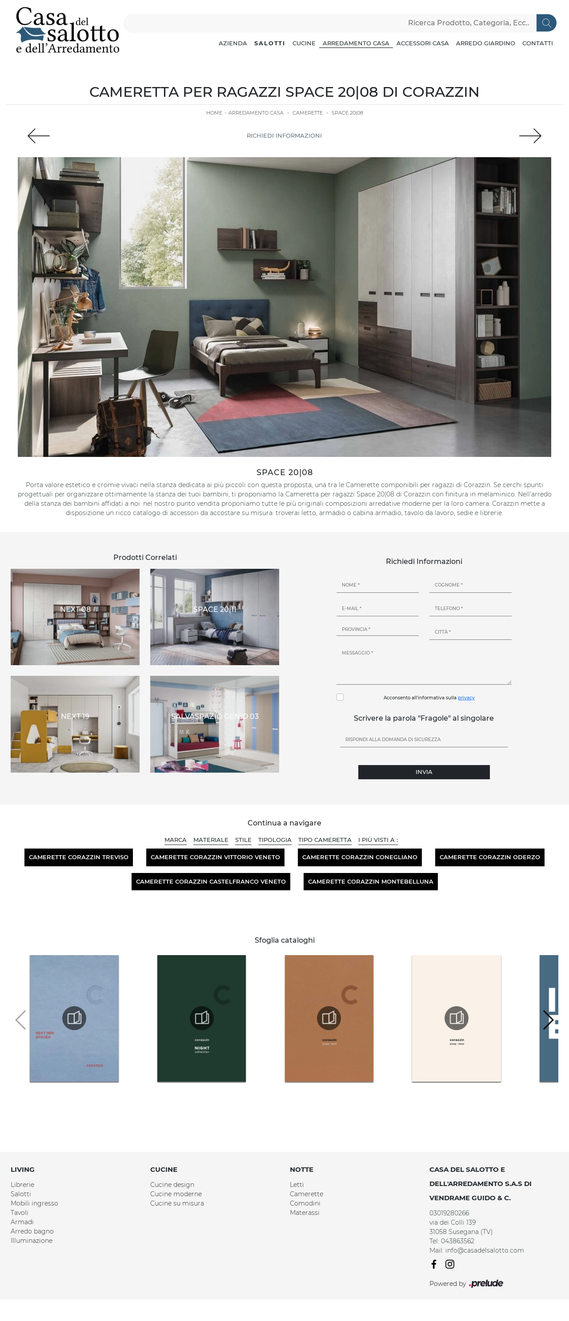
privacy (466, 698)
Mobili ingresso (34, 1203)
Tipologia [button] (275, 839)
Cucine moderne (176, 1194)
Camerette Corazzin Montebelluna (370, 881)
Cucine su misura (177, 1203)
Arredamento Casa (356, 43)
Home (214, 113)
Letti (297, 1185)
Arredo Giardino (485, 43)
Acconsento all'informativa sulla (429, 698)
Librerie (22, 1185)
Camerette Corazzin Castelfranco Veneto (211, 881)
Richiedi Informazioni (284, 135)
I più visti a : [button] (378, 839)
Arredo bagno (32, 1231)
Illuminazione (31, 1241)
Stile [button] (243, 839)
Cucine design (172, 1185)
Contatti (537, 43)
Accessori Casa (423, 43)
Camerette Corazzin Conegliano (359, 857)
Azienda (233, 43)
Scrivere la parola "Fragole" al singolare (424, 718)
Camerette (308, 113)
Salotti (269, 43)
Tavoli (19, 1213)
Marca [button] (175, 839)
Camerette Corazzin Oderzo (490, 857)
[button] (548, 1020)
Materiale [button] (210, 839)
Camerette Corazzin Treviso (78, 857)
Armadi (22, 1222)
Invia (424, 771)
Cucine (304, 43)
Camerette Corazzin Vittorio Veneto (215, 857)
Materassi (305, 1213)
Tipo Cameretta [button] (325, 839)
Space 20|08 (347, 113)
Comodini (305, 1203)
